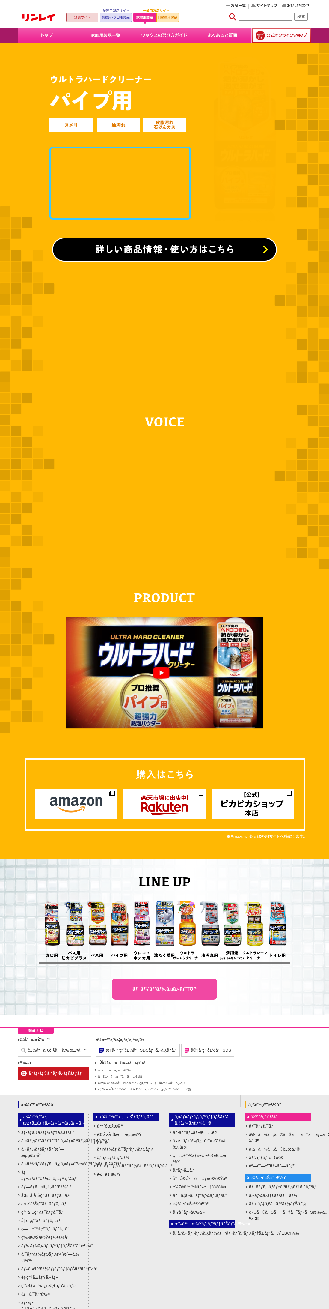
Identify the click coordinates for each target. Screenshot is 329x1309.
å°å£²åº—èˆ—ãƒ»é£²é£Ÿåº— (202, 1178)
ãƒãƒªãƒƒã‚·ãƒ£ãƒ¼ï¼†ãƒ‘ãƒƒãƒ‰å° (128, 1166)
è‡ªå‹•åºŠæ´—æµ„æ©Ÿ (119, 1134)
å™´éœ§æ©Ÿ (110, 1126)
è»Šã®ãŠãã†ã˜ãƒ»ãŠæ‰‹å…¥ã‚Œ (280, 1215)
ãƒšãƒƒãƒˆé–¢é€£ (266, 1157)
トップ (47, 35)
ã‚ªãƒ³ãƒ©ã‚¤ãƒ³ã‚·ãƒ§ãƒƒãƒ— (57, 1073)
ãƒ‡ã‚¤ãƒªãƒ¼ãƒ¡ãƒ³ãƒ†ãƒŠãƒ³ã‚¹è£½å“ (52, 1268)
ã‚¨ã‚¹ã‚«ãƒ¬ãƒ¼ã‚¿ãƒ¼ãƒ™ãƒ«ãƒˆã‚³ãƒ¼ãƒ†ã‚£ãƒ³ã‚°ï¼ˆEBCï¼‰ (204, 1233)
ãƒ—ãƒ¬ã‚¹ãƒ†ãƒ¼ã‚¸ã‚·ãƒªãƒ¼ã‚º (48, 1175)
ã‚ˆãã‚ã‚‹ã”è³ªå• (115, 1070)
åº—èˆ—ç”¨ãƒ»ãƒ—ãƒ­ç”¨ (272, 1166)
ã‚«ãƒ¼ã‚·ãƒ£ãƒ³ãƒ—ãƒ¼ (273, 1195)
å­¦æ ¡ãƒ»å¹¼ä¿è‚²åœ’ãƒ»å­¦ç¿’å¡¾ (200, 1143)
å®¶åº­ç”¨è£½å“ (267, 1116)
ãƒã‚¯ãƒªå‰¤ (35, 1294)
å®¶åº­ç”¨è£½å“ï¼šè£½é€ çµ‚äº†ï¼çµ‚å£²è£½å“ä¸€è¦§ (141, 1083)
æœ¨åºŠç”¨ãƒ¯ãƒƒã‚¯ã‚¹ (43, 1203)
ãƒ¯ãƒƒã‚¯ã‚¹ (261, 1126)
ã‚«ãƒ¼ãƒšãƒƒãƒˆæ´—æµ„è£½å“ (42, 1152)
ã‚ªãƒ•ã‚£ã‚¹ (183, 1170)
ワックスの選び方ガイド (164, 35)
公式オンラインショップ (281, 35)
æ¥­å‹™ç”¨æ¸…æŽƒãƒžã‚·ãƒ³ (126, 1116)
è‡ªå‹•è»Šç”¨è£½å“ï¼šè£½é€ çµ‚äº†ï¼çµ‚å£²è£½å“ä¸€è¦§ (144, 1089)
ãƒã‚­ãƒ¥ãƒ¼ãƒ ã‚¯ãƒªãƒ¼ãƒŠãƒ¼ (125, 1146)
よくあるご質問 (222, 35)
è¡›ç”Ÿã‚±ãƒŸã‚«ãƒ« (39, 1277)
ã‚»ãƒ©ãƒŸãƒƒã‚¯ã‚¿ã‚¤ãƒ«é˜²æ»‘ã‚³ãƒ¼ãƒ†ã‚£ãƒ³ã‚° (52, 1163)
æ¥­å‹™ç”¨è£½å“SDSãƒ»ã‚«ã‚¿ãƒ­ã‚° (141, 1050)
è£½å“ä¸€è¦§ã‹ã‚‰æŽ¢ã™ (58, 1050)
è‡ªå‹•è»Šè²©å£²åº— (193, 1203)
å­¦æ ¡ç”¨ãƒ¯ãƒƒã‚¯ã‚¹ (40, 1220)
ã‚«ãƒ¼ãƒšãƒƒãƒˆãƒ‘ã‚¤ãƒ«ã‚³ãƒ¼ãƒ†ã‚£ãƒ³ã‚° (52, 1140)
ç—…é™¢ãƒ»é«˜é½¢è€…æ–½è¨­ (200, 1158)
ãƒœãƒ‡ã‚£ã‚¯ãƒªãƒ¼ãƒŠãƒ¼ (277, 1203)
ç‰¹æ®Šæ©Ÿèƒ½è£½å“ (46, 1237)
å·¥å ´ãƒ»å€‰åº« (189, 1212)
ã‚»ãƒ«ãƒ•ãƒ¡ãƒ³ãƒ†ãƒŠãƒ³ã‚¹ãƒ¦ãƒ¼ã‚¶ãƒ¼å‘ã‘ (203, 1119)
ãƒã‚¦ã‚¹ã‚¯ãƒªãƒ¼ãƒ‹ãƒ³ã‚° (200, 1195)
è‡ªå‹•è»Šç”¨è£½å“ (270, 1177)
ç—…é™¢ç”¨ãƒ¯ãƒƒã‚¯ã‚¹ (45, 1229)
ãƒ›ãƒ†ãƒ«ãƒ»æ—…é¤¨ (195, 1132)
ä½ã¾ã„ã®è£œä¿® (274, 1149)
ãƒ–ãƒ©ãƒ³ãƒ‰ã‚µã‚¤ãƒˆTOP (164, 988)
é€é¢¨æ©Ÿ (109, 1174)
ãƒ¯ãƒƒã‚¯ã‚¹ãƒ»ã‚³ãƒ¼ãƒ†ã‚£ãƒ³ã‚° (280, 1187)
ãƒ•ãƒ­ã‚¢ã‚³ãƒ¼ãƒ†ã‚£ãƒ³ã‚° (47, 1132)
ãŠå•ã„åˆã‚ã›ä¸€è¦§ (120, 1076)
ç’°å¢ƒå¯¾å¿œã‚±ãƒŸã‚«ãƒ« (48, 1285)
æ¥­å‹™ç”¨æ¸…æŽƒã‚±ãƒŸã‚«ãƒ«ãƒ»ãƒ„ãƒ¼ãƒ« (53, 1119)
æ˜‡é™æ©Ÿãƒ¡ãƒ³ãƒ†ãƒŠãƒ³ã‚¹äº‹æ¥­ (205, 1223)
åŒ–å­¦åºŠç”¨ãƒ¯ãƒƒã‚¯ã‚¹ (45, 1195)
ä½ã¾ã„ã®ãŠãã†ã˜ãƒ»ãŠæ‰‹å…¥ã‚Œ (280, 1137)
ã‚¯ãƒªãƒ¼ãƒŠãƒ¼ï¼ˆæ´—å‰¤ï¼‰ (50, 1257)
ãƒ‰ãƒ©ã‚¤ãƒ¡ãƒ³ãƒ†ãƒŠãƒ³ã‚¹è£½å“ (52, 1245)
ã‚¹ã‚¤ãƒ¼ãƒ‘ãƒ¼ (113, 1157)
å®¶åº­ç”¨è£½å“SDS (211, 1050)
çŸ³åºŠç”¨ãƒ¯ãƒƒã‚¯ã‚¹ (42, 1212)
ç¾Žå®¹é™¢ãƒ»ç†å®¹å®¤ (199, 1187)
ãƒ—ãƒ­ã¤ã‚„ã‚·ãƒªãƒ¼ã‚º (46, 1187)
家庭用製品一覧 (105, 35)
